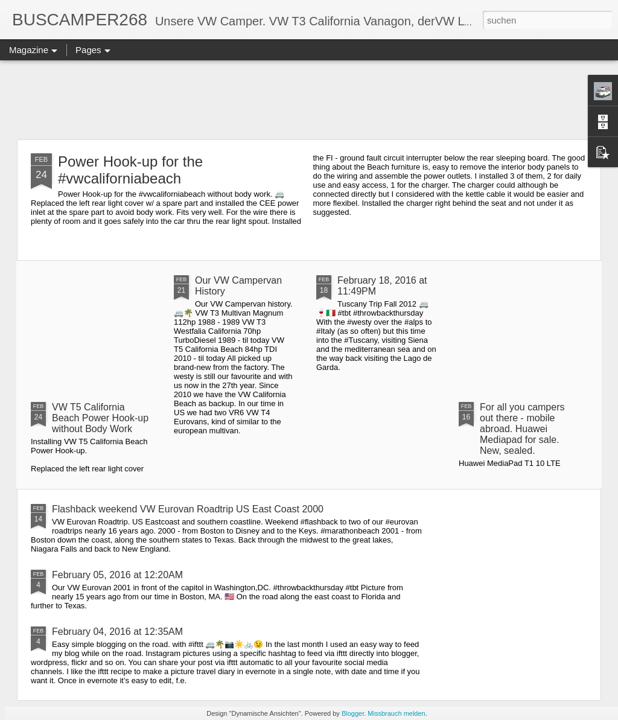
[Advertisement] (309, 99)
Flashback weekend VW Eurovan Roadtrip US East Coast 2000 (187, 509)
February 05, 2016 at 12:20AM (117, 575)
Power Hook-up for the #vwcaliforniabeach (130, 169)
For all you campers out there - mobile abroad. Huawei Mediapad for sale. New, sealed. (522, 429)
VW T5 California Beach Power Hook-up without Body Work (100, 418)
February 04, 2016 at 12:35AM (117, 631)
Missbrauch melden (396, 713)
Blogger (353, 713)
